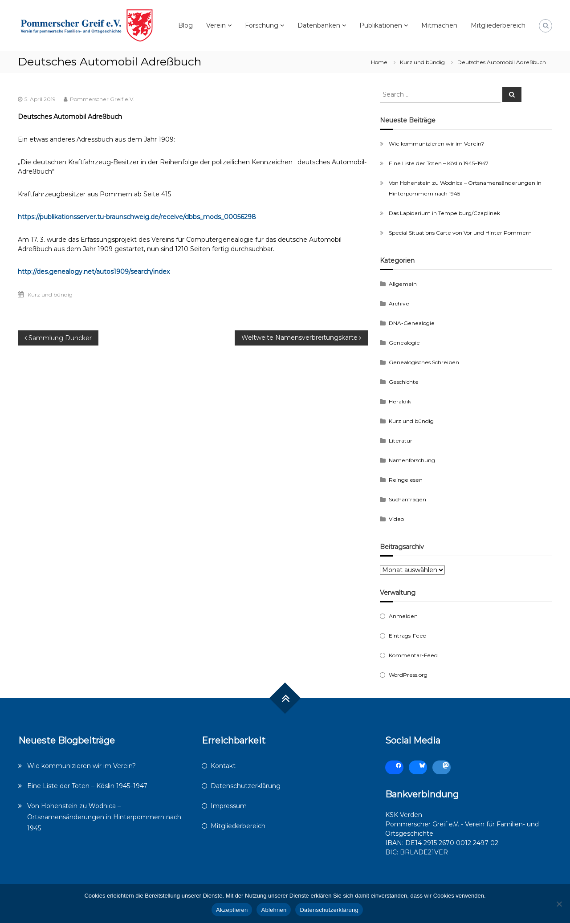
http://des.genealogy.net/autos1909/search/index (94, 272)
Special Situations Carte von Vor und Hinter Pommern (460, 232)
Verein (216, 25)
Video (396, 519)
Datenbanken (318, 25)
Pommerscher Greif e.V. (102, 99)
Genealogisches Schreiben (424, 362)
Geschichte (404, 381)
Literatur (400, 440)
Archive (399, 303)
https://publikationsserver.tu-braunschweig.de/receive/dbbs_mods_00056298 (137, 217)
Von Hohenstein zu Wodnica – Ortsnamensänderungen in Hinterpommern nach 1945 (104, 817)
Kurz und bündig (422, 62)
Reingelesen (406, 479)
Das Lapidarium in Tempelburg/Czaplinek (444, 213)
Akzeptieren (232, 910)
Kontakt (223, 766)
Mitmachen (439, 25)
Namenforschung (412, 460)
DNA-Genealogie (412, 323)
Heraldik (400, 401)
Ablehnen (273, 910)
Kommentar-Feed (413, 655)
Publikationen (380, 25)
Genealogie (404, 342)
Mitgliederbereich (498, 25)
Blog (185, 25)
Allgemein (403, 284)
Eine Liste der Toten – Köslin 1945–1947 (439, 163)
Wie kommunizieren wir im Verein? (436, 143)
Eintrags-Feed (408, 635)
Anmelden (403, 616)
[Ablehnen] (558, 903)
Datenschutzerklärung (246, 786)
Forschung (261, 25)
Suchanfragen (407, 499)
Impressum (229, 806)
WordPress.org (408, 674)
